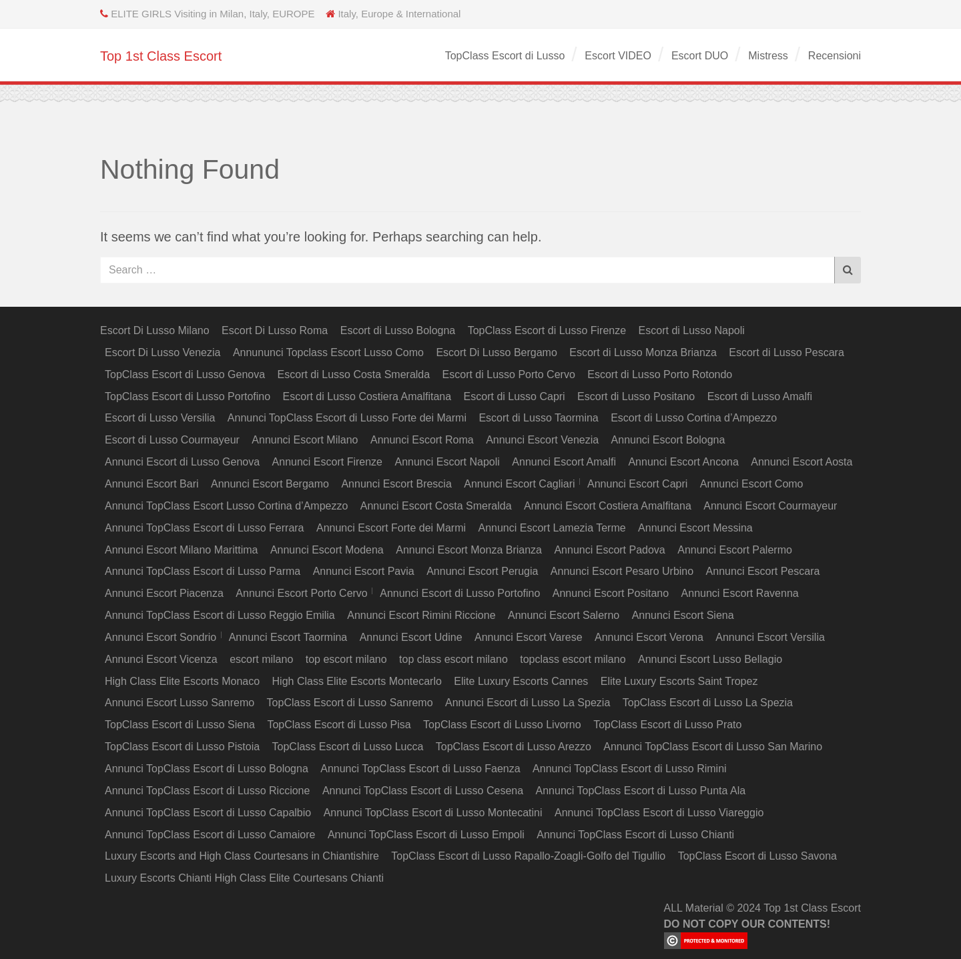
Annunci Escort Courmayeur (770, 506)
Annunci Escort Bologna (668, 439)
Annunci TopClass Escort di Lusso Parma (202, 571)
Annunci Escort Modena (327, 550)
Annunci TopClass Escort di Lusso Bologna (206, 768)
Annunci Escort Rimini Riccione (421, 615)
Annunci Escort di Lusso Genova (182, 461)
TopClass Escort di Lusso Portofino (187, 396)
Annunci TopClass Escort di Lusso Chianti (635, 834)
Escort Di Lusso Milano (155, 330)
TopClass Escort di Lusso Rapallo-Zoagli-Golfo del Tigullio (528, 856)
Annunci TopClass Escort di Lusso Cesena (422, 790)
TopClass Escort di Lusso (505, 55)
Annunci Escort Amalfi (564, 461)
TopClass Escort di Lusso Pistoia (182, 746)
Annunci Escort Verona (649, 637)
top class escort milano (453, 659)
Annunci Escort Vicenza (161, 659)
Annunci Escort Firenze (327, 461)
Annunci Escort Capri (637, 484)
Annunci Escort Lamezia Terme (552, 528)
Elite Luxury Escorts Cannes (521, 681)
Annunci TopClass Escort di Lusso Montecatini (433, 812)
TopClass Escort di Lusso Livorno (502, 724)
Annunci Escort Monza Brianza (469, 550)
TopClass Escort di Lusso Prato (667, 724)
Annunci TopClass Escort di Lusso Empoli (426, 834)
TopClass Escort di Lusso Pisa (338, 724)
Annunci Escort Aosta (801, 461)
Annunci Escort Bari (152, 484)
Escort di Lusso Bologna (398, 330)
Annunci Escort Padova (609, 550)
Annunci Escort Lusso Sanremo (179, 702)
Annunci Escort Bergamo (270, 484)
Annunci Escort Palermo (734, 550)
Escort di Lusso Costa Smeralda (354, 374)
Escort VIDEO (618, 55)
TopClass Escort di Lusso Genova (185, 374)
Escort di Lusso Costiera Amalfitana (367, 396)
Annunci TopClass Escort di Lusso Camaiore (210, 834)
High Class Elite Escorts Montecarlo (357, 681)
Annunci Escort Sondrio (160, 637)
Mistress (768, 55)
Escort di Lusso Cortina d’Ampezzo (694, 417)
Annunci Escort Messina (695, 528)
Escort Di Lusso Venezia (162, 352)
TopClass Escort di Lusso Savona (757, 856)
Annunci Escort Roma (422, 439)
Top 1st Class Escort (161, 56)
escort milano (261, 659)
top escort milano (346, 659)
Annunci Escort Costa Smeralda (436, 506)
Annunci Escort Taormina (288, 637)
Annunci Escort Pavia (363, 571)
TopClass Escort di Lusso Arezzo (513, 746)
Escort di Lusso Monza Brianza (643, 352)
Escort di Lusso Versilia (160, 417)
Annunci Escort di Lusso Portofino (460, 593)
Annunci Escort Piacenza (164, 593)
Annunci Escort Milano (305, 439)
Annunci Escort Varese (528, 637)
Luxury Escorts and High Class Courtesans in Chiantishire (242, 856)
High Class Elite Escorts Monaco (182, 681)
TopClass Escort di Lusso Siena (180, 724)
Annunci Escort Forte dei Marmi (391, 528)
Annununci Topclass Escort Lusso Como (328, 352)
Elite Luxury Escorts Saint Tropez (679, 681)
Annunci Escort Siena (683, 615)
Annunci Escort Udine (411, 637)
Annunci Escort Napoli (446, 461)
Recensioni (834, 55)
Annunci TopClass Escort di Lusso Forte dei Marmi (347, 417)
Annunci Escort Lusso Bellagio (710, 659)
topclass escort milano (572, 659)
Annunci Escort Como (752, 484)
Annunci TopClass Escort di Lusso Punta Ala (641, 790)
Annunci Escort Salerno (563, 615)
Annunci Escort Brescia (396, 484)
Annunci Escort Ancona (683, 461)
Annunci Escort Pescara (763, 571)
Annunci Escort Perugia (482, 571)
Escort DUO (699, 55)
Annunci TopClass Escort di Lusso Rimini (630, 768)
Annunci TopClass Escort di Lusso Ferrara (204, 528)
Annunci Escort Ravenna (740, 593)
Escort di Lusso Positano (636, 396)
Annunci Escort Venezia (542, 439)
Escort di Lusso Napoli (692, 330)
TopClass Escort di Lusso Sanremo (350, 702)
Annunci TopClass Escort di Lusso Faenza (420, 768)
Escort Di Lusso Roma (275, 330)
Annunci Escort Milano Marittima (181, 550)
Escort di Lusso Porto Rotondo (659, 374)
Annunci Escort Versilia (770, 637)
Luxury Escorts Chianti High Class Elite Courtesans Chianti (244, 878)
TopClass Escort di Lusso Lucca (348, 746)
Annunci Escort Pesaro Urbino (622, 571)
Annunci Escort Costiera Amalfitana (607, 506)
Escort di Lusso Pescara (786, 352)
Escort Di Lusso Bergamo (496, 352)
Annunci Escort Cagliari (519, 484)
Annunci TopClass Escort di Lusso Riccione (207, 790)
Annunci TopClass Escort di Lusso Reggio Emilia (220, 615)
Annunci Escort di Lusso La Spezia (527, 702)
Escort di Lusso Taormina (538, 417)
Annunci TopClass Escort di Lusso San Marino (712, 746)
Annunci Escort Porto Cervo (301, 593)
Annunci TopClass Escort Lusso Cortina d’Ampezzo (226, 506)
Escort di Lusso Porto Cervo (508, 374)
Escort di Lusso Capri (514, 396)
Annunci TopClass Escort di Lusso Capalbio (208, 812)
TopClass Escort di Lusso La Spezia (708, 702)
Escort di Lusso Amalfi (759, 396)
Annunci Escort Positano (611, 593)
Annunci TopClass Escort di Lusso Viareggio (659, 812)
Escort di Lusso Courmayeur (172, 439)
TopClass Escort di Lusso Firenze (547, 330)
